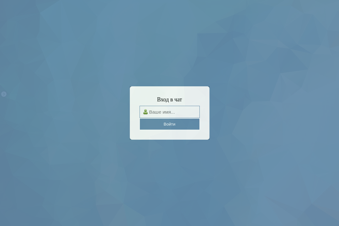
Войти (169, 124)
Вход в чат (169, 99)
